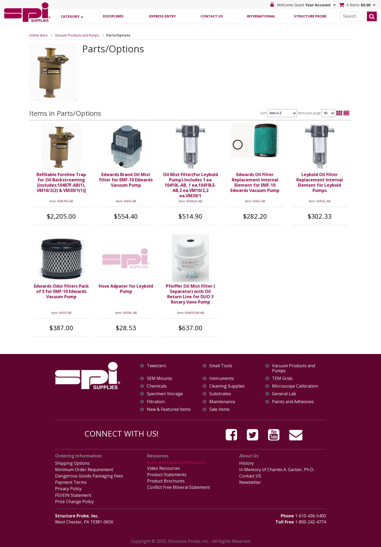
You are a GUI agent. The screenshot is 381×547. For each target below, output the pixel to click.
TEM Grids (282, 378)
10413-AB (65, 313)
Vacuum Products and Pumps (77, 35)
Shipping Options (72, 463)
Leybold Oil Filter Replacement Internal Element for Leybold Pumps (319, 182)
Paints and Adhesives (293, 401)
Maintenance (222, 401)
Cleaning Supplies (227, 386)
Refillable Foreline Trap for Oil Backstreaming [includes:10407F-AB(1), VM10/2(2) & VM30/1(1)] (61, 182)
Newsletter (250, 482)
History (246, 463)
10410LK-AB (194, 201)
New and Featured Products (176, 462)
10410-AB (129, 201)
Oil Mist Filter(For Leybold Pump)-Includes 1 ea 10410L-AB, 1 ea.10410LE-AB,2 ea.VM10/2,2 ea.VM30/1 (190, 185)
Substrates (220, 393)
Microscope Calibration (295, 386)
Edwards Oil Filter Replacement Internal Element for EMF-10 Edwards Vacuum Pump (254, 182)
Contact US (250, 476)
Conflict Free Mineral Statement (178, 487)
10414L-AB (130, 313)
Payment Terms (71, 482)
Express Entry (162, 16)
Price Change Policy (74, 501)
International (261, 16)
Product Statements (167, 474)
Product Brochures (166, 481)
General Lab (284, 393)
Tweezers (156, 365)
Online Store (38, 35)
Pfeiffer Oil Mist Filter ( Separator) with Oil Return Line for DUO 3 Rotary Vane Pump (190, 294)
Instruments (221, 378)
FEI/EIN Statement (73, 495)
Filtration (156, 401)
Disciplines (113, 16)
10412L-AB (323, 201)
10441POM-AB (194, 313)
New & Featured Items (169, 409)
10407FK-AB (65, 201)
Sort (278, 113)
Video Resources (163, 468)
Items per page (316, 113)
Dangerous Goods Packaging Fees (89, 476)
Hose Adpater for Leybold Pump (126, 288)
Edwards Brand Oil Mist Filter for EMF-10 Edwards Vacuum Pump (126, 180)
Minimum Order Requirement (84, 469)
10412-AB (258, 201)
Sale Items (219, 409)
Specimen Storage (165, 393)
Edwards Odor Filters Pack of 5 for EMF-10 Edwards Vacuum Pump (61, 291)
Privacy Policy (68, 488)
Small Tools (220, 365)
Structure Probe (310, 16)
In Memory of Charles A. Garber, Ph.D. (276, 469)
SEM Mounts (159, 378)
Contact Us (212, 16)
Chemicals (157, 386)
